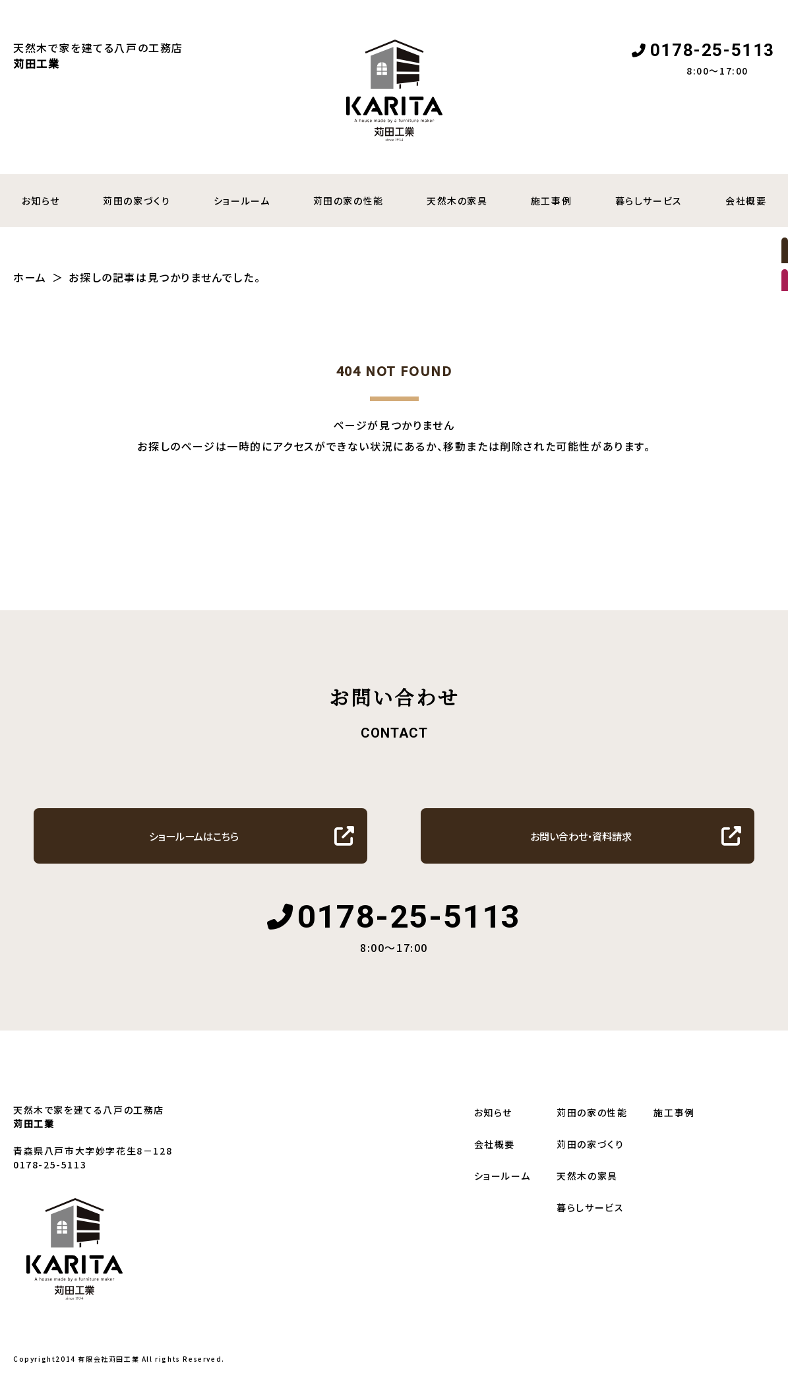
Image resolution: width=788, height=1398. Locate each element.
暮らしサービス (648, 200)
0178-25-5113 (712, 50)
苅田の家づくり (136, 200)
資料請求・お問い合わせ (767, 343)
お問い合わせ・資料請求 (581, 850)
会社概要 (494, 1163)
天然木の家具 (457, 200)
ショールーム (242, 200)
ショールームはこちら (194, 850)
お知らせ (493, 1131)
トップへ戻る (387, 515)
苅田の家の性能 (348, 200)
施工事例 (551, 200)
